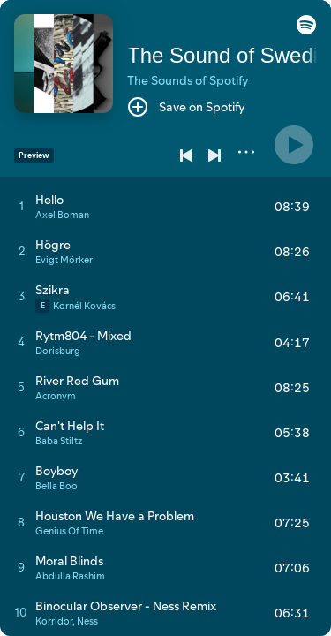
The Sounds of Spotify (188, 80)
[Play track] (21, 206)
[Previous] (186, 155)
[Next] (214, 155)
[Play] (294, 145)
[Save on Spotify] (186, 106)
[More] (246, 152)
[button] (306, 30)
